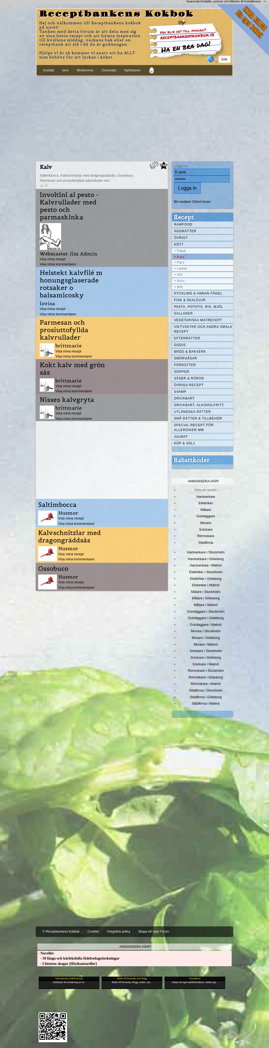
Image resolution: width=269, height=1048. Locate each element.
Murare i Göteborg (206, 638)
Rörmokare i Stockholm (206, 671)
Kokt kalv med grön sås (72, 368)
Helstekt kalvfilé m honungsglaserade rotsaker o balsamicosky (71, 284)
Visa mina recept (52, 259)
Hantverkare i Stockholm (205, 552)
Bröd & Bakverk (190, 352)
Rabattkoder (191, 460)
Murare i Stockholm (206, 631)
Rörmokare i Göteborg (206, 677)
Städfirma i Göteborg (206, 697)
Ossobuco (53, 568)
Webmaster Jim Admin (68, 254)
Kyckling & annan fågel (198, 293)
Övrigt (181, 238)
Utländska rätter (192, 412)
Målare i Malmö (206, 605)
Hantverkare (205, 497)
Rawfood (183, 224)
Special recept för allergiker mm (194, 427)
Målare (205, 510)
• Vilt (179, 275)
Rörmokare (205, 536)
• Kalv (179, 257)
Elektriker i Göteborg (205, 579)
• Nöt (179, 287)
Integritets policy (118, 931)
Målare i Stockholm (205, 592)
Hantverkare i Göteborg (206, 559)
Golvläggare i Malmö (206, 625)
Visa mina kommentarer (58, 264)
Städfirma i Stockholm (206, 690)
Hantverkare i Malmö (206, 565)
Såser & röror (189, 378)
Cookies (93, 931)
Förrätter (185, 365)
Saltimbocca (57, 505)
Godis (180, 345)
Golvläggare (205, 516)
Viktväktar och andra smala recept (203, 329)
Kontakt (48, 70)
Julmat (181, 436)
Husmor (68, 513)
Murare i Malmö (206, 644)
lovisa (47, 303)
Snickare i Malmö (205, 664)
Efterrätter (187, 338)
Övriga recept (189, 385)
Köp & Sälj (184, 443)
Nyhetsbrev (132, 70)
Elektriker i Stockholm (206, 572)
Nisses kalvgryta (67, 399)
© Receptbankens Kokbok (61, 931)
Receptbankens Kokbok (116, 14)
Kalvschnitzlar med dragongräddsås (69, 536)
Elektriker (206, 503)
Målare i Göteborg (206, 598)
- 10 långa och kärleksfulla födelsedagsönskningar (78, 958)
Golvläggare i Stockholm (205, 612)
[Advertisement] (134, 117)
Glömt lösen (201, 202)
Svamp (180, 392)
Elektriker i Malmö (206, 585)
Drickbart (184, 398)
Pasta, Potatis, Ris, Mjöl (198, 307)
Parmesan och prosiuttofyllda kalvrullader (64, 330)
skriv (65, 70)
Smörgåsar (185, 358)
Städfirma (205, 543)
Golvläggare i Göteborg (206, 618)
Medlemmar (85, 70)
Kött (179, 244)
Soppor (181, 372)
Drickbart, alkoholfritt (199, 405)
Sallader (183, 313)
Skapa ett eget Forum (153, 931)
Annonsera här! (203, 481)
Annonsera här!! (135, 947)
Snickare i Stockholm (206, 651)
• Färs (180, 262)
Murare (205, 523)
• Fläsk (180, 251)
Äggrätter (185, 231)
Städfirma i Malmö (206, 703)
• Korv (180, 281)
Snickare (205, 529)
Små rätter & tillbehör (198, 418)
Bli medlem (182, 202)
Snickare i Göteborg (206, 657)
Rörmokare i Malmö (206, 684)
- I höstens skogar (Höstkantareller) (67, 964)
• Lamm (181, 268)
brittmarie (69, 346)
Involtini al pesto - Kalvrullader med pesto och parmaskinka (69, 206)
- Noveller (45, 953)
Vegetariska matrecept (198, 320)
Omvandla (109, 70)
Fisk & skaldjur (190, 300)
